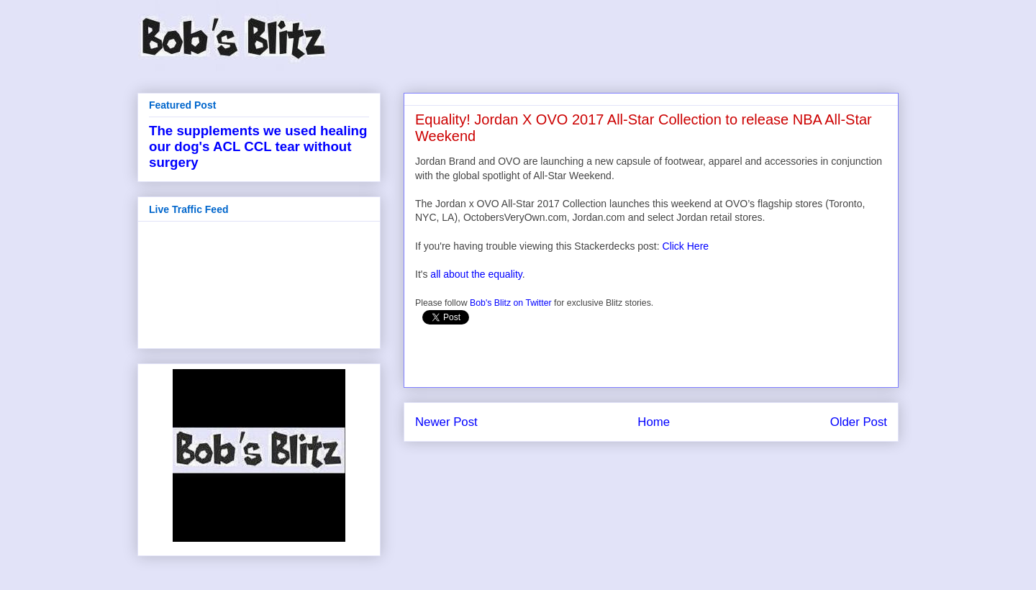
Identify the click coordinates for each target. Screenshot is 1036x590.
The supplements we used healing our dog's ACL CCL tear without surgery (258, 146)
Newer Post (446, 422)
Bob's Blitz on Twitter (511, 303)
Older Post (858, 422)
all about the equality (476, 274)
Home (653, 422)
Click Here (686, 246)
